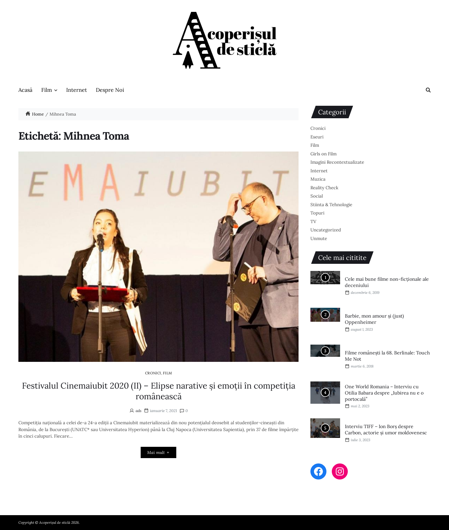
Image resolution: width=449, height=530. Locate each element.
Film (49, 89)
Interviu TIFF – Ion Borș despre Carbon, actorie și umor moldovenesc (386, 429)
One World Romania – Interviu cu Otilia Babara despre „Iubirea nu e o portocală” (384, 393)
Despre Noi (110, 89)
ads (139, 410)
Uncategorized (325, 230)
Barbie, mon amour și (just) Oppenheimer (374, 319)
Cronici (153, 373)
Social (316, 196)
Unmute (318, 238)
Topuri (317, 213)
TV (313, 221)
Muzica (318, 179)
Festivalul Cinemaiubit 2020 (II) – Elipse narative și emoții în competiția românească (158, 391)
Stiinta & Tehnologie (331, 204)
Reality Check (324, 187)
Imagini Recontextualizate (337, 162)
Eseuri (316, 137)
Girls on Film (323, 154)
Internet (76, 89)
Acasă (25, 89)
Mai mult (158, 452)
